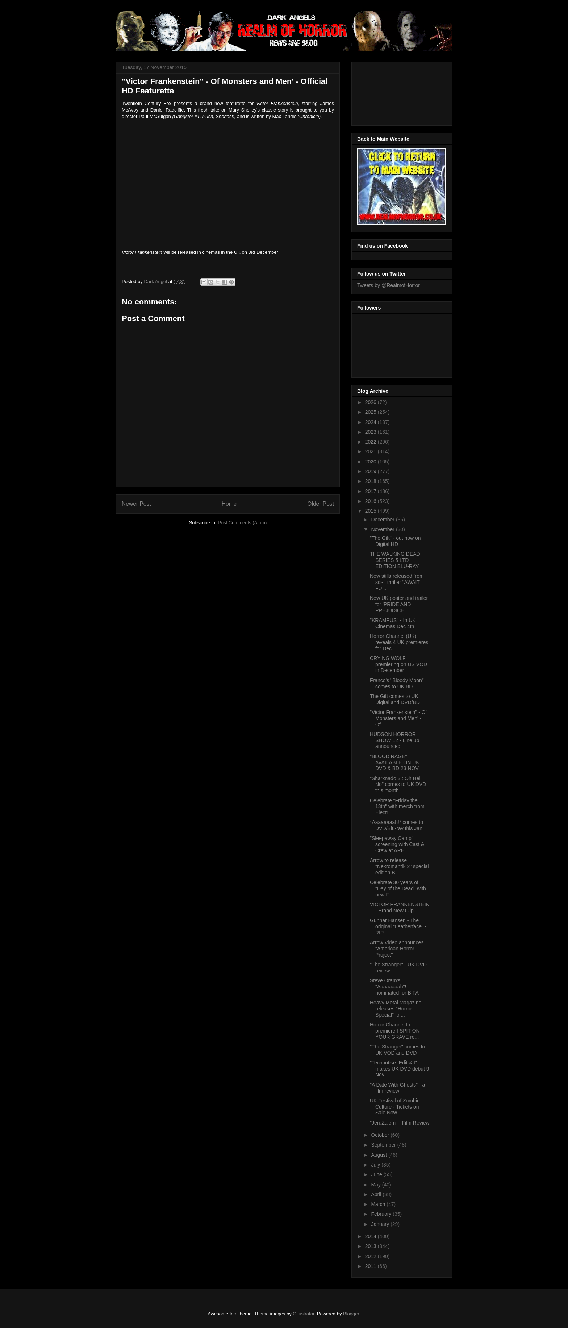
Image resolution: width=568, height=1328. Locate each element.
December (383, 519)
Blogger (351, 1313)
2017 (371, 491)
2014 (371, 1236)
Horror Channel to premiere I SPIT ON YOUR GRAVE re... (395, 1031)
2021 (371, 451)
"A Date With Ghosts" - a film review (397, 1088)
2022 (371, 442)
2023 (371, 432)
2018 (371, 481)
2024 (371, 422)
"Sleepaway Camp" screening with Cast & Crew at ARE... (397, 844)
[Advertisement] (389, 91)
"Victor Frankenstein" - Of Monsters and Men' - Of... (398, 718)
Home (229, 504)
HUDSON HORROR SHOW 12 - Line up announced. (394, 740)
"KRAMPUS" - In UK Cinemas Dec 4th (393, 623)
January (380, 1224)
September (384, 1145)
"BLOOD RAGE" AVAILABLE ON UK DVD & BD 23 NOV (394, 762)
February (382, 1214)
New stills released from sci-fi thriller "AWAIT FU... (397, 582)
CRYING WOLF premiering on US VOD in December (398, 664)
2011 (371, 1266)
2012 (371, 1256)
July (376, 1165)
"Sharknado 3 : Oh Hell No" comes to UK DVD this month (398, 785)
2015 (371, 511)
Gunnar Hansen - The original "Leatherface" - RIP (398, 926)
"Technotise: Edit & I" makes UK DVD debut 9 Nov (399, 1069)
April (377, 1194)
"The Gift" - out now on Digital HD (395, 541)
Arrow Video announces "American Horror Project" (396, 949)
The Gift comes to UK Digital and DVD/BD (395, 699)
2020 (371, 462)
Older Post (320, 504)
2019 (371, 471)
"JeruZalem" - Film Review (400, 1123)
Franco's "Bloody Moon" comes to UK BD (397, 683)
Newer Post (136, 504)
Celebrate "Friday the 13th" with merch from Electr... (397, 807)
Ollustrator (303, 1313)
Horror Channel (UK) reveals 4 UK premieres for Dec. (399, 642)
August (379, 1155)
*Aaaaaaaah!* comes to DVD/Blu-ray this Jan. (397, 825)
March (379, 1204)
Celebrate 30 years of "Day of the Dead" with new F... (398, 888)
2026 (371, 402)
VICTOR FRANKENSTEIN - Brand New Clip (400, 907)
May (376, 1185)
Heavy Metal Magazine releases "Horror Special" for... (395, 1009)
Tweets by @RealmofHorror (388, 285)
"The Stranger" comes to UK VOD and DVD (397, 1050)
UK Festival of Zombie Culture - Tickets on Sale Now (395, 1107)
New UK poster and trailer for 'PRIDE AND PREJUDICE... (399, 604)
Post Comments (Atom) (242, 522)
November (383, 529)
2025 (371, 412)
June (377, 1174)
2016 (371, 501)
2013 (371, 1246)
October (380, 1135)
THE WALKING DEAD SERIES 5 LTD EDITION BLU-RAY (395, 560)
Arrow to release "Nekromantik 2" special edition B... (399, 866)
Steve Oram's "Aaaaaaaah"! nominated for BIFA (394, 987)
